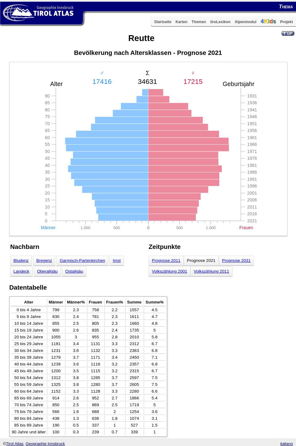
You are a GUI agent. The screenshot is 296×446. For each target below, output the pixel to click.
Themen (198, 22)
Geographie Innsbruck (45, 443)
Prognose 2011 (166, 260)
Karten (181, 22)
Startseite (162, 22)
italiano (286, 443)
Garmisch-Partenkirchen (82, 260)
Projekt (286, 22)
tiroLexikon (220, 22)
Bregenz (44, 260)
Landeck (22, 271)
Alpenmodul (246, 22)
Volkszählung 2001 (169, 271)
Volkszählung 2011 (211, 271)
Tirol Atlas (14, 443)
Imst (117, 260)
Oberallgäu (47, 271)
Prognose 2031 (236, 260)
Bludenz (21, 260)
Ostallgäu (74, 271)
